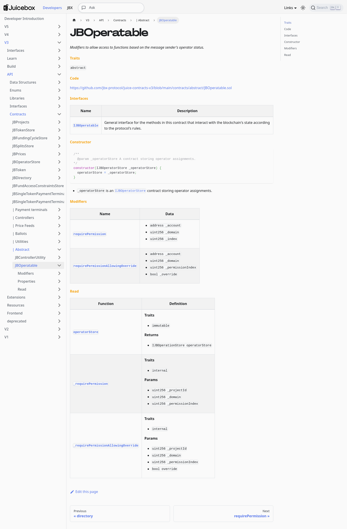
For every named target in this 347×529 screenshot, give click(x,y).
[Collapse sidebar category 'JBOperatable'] (59, 265)
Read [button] (22, 289)
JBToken (19, 169)
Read (287, 55)
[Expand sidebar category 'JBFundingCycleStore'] (59, 138)
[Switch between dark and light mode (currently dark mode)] (303, 7)
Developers (52, 7)
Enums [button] (15, 90)
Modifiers (290, 48)
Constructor (292, 42)
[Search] (326, 8)
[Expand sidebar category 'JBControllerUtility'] (59, 257)
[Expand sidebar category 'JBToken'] (59, 169)
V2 (6, 329)
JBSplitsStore (23, 146)
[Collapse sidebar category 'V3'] (59, 42)
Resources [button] (15, 305)
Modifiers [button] (26, 273)
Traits (287, 23)
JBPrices (19, 153)
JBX (70, 7)
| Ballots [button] (19, 233)
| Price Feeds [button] (23, 225)
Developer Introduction (24, 18)
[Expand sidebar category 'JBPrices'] (59, 153)
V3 (6, 42)
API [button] (10, 74)
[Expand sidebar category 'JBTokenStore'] (59, 130)
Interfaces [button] (15, 50)
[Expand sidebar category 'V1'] (59, 337)
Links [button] (288, 7)
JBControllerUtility (30, 257)
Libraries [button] (17, 98)
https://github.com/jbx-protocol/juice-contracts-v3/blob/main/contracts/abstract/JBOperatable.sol (151, 87)
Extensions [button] (16, 297)
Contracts (18, 114)
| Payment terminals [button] (29, 209)
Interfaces (290, 35)
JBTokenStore (23, 130)
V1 (6, 337)
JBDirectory (21, 177)
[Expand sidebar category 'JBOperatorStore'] (59, 161)
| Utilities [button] (20, 241)
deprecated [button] (16, 321)
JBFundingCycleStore (29, 138)
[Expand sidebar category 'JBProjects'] (59, 122)
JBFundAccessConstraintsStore (38, 185)
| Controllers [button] (23, 217)
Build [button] (11, 66)
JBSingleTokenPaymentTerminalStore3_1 (38, 193)
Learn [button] (12, 58)
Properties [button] (26, 281)
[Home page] (74, 20)
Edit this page (84, 491)
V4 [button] (6, 34)
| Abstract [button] (20, 249)
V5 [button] (6, 26)
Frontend (15, 313)
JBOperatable (26, 265)
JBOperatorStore (26, 161)
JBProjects (20, 122)
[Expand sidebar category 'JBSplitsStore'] (59, 146)
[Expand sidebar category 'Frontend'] (59, 313)
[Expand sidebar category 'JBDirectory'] (59, 177)
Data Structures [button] (23, 82)
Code (287, 29)
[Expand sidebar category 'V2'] (59, 329)
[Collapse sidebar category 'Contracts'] (59, 114)
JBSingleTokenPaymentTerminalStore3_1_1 (38, 201)
